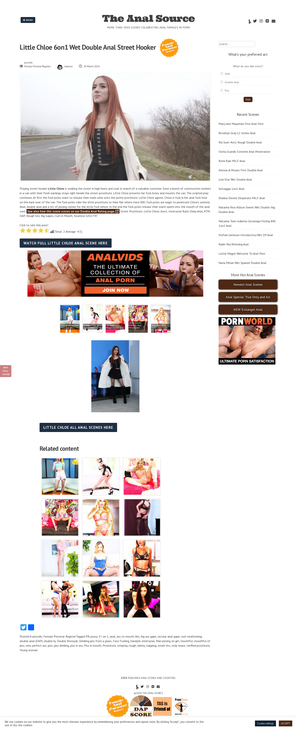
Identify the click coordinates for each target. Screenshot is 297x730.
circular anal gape (169, 636)
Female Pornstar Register (37, 66)
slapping (151, 645)
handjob (136, 641)
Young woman (29, 650)
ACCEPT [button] (285, 723)
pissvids (28, 62)
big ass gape (148, 636)
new (28, 645)
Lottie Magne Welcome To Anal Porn (242, 253)
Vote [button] (248, 99)
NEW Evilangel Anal (248, 309)
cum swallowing (191, 636)
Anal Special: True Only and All (248, 297)
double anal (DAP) (31, 641)
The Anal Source (148, 18)
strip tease (178, 645)
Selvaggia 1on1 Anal (231, 189)
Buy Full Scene (6, 371)
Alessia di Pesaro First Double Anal (241, 170)
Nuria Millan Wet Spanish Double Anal (242, 263)
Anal (227, 73)
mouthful (187, 641)
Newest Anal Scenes (248, 284)
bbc (137, 636)
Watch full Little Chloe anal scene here (65, 243)
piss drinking (61, 645)
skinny (141, 645)
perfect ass (39, 645)
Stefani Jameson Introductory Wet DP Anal (246, 235)
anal (112, 636)
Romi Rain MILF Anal (232, 161)
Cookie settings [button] (265, 723)
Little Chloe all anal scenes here (78, 427)
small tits (164, 645)
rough (132, 645)
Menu (28, 20)
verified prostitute (198, 645)
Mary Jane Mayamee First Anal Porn (241, 124)
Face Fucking (121, 641)
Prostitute (109, 645)
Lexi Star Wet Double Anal (235, 179)
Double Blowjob (67, 641)
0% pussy (91, 636)
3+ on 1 (104, 636)
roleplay (122, 645)
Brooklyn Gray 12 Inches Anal (237, 133)
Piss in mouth (92, 645)
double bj (50, 641)
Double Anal (232, 82)
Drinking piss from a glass (95, 641)
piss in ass (76, 645)
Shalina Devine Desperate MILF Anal (242, 198)
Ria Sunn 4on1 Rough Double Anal (240, 142)
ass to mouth (125, 636)
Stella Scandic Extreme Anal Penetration (244, 151)
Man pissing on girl (167, 641)
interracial (148, 641)
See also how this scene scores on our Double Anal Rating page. (73, 211)
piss (50, 645)
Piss (227, 90)
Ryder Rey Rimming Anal (234, 244)
